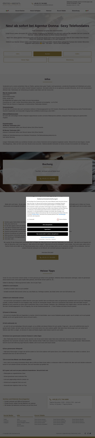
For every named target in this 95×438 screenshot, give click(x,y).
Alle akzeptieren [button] (47, 225)
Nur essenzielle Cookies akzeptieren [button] (47, 234)
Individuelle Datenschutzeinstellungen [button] (47, 237)
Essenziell (30, 219)
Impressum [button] (54, 239)
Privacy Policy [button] (48, 239)
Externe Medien (62, 219)
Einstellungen (62, 214)
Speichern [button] (47, 229)
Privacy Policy (35, 214)
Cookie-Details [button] (42, 239)
